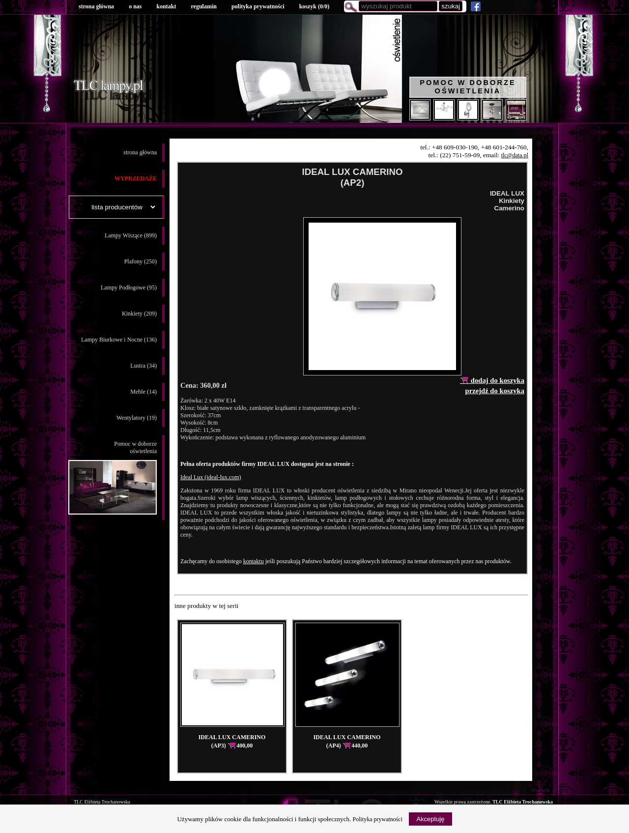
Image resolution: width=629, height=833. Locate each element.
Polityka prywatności (378, 819)
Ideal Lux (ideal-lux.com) (210, 477)
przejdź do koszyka (494, 391)
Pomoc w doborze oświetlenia (468, 87)
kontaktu (253, 561)
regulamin (203, 6)
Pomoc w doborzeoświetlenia (112, 477)
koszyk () (314, 6)
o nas (135, 6)
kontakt (166, 6)
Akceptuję (430, 819)
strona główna (96, 6)
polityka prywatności (258, 6)
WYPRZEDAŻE (135, 178)
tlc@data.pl (514, 155)
